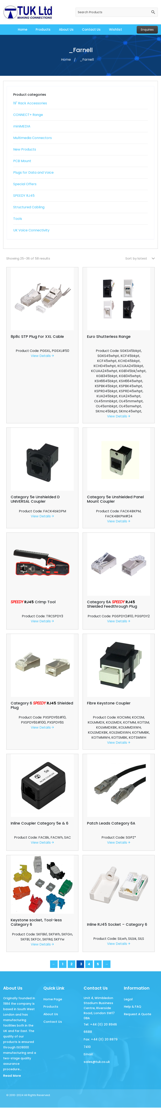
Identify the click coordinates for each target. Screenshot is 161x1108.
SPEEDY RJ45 (24, 195)
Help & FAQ (132, 1007)
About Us (66, 29)
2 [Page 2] (71, 964)
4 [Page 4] (89, 964)
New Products (24, 149)
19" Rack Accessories (30, 103)
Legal (128, 999)
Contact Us (91, 29)
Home (22, 29)
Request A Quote (137, 1015)
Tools (17, 218)
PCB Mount (22, 161)
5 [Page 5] (98, 964)
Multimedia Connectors (32, 137)
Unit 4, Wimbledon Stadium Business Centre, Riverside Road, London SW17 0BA (99, 1008)
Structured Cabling (28, 207)
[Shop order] (140, 258)
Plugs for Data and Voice (33, 172)
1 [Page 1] (62, 964)
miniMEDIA (21, 126)
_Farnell (87, 59)
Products (43, 29)
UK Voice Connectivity (31, 230)
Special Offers (24, 184)
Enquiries (147, 30)
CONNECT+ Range (28, 114)
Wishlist (115, 29)
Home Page (52, 999)
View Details (42, 355)
